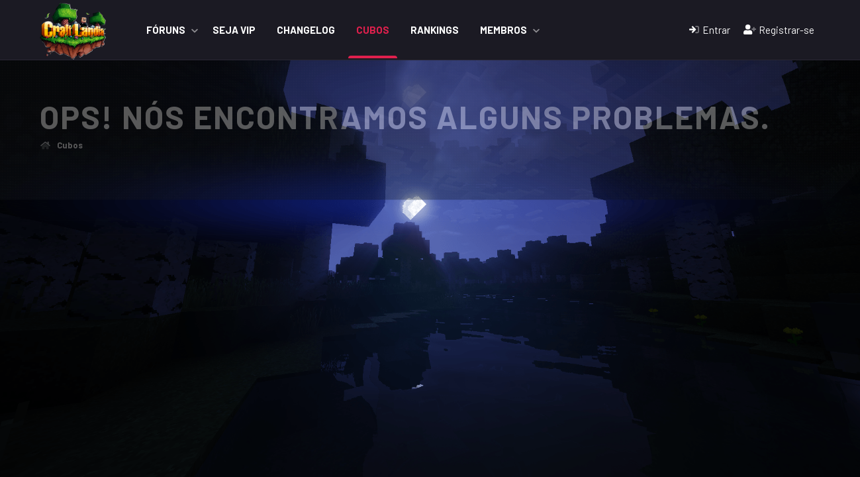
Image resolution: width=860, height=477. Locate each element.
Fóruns (165, 30)
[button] (195, 30)
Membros (503, 30)
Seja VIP (234, 30)
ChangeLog (306, 30)
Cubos (372, 30)
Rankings (434, 30)
